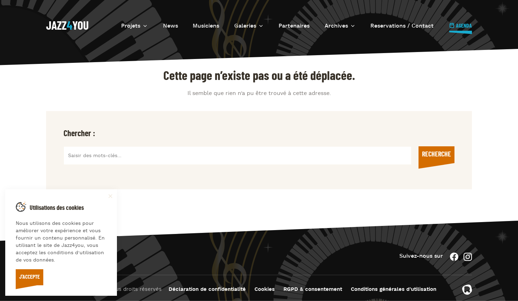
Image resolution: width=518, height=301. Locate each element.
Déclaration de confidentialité (207, 289)
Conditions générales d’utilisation (393, 289)
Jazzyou (67, 26)
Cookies (264, 289)
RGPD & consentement (312, 289)
